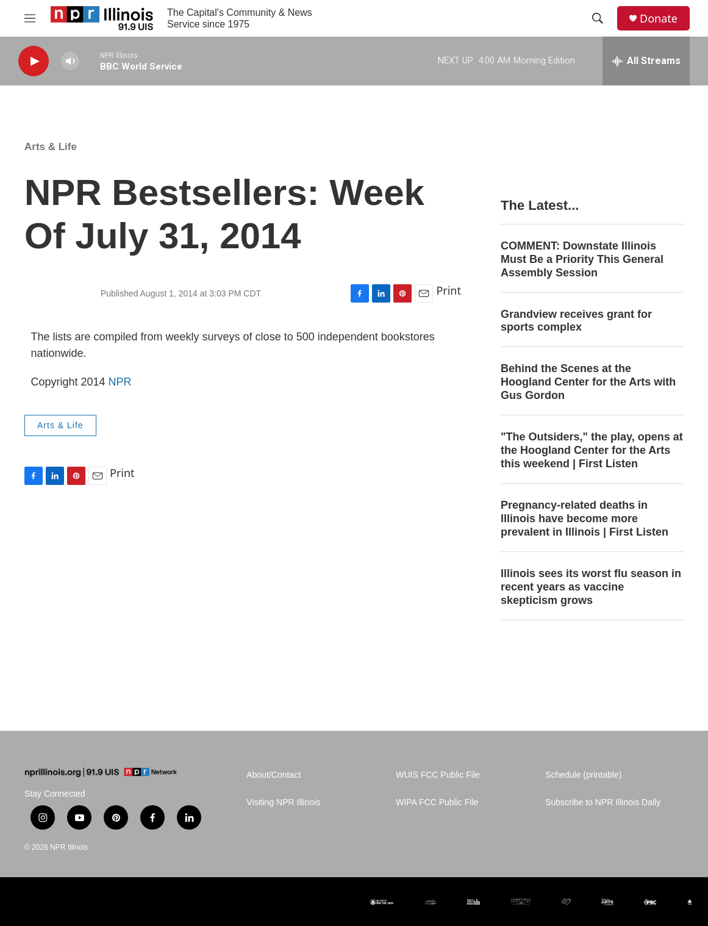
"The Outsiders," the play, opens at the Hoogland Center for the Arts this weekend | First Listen (592, 450)
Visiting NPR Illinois (283, 802)
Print (448, 290)
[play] (33, 61)
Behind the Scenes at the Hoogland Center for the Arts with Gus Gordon (588, 381)
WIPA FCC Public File (437, 802)
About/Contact (273, 775)
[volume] (70, 61)
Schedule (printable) (583, 775)
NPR (120, 382)
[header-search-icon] (597, 18)
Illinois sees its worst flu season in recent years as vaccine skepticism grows (591, 586)
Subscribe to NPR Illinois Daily (602, 802)
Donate (659, 18)
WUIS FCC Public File (438, 775)
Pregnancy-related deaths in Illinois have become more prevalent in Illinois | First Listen (584, 518)
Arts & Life (50, 147)
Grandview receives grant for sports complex (576, 321)
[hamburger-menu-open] (29, 18)
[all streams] (646, 61)
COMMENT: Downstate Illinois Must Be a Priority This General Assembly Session (582, 259)
